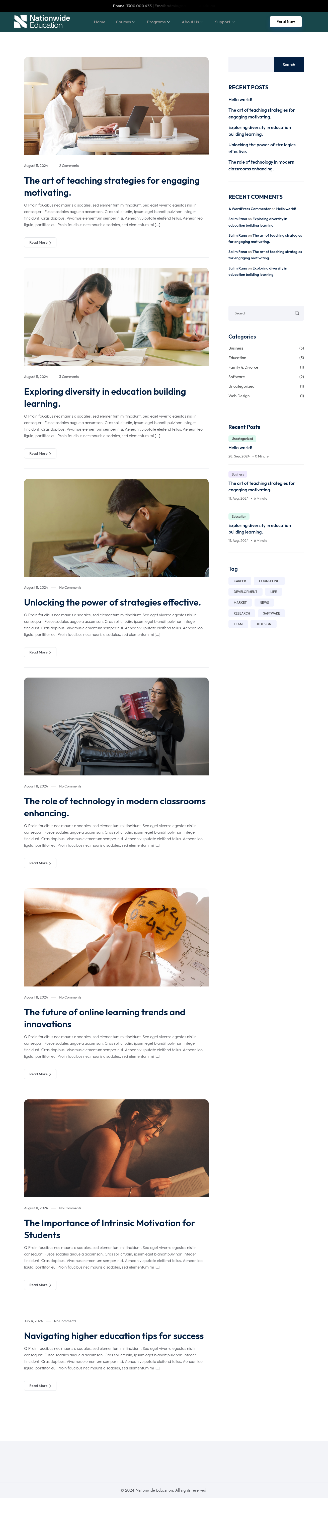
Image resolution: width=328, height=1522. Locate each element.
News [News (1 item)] (264, 603)
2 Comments (69, 165)
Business (266, 348)
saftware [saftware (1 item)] (271, 613)
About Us (192, 21)
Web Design (266, 395)
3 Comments (69, 376)
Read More (40, 242)
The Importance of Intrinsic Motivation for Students (111, 1240)
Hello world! (240, 99)
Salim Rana (237, 218)
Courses (121, 21)
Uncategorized (266, 386)
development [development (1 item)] (245, 592)
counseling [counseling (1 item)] (269, 581)
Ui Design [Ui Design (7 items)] (263, 624)
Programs (156, 21)
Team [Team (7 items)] (238, 624)
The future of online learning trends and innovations (113, 1029)
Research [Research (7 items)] (242, 613)
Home (93, 21)
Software (266, 376)
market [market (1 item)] (240, 603)
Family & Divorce (266, 367)
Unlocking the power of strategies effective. (100, 607)
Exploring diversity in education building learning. (114, 397)
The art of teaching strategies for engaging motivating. (99, 186)
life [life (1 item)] (273, 592)
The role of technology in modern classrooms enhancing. (98, 818)
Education (266, 357)
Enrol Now (286, 22)
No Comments (70, 587)
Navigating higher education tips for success (106, 1353)
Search (289, 64)
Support (227, 21)
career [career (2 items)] (240, 581)
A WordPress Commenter (249, 208)
